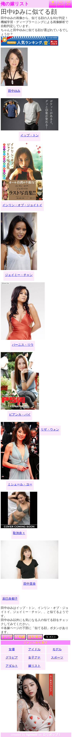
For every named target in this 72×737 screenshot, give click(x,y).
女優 (12, 649)
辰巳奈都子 (10, 598)
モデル (57, 649)
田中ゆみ (14, 90)
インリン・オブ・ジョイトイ (22, 205)
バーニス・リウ (22, 344)
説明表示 (35, 637)
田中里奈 (29, 583)
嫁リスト (53, 3)
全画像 (20, 637)
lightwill (31, 734)
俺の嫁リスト (15, 3)
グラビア (12, 657)
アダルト (12, 665)
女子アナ (34, 657)
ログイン (68, 3)
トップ (7, 637)
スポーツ (57, 657)
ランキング (60, 3)
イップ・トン (29, 135)
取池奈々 (19, 533)
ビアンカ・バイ (20, 414)
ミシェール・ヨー (20, 484)
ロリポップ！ (52, 734)
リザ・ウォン (50, 429)
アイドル (34, 649)
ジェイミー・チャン (19, 275)
